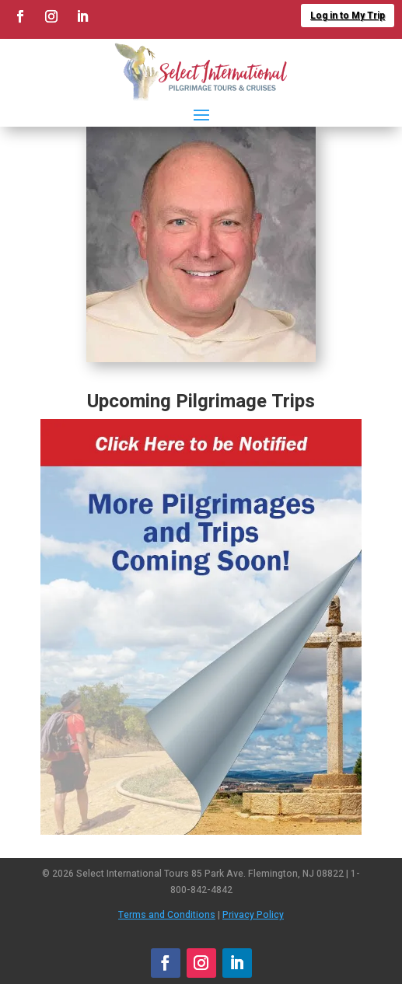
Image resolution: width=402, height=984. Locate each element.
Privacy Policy (253, 915)
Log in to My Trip (347, 16)
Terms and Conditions (166, 915)
